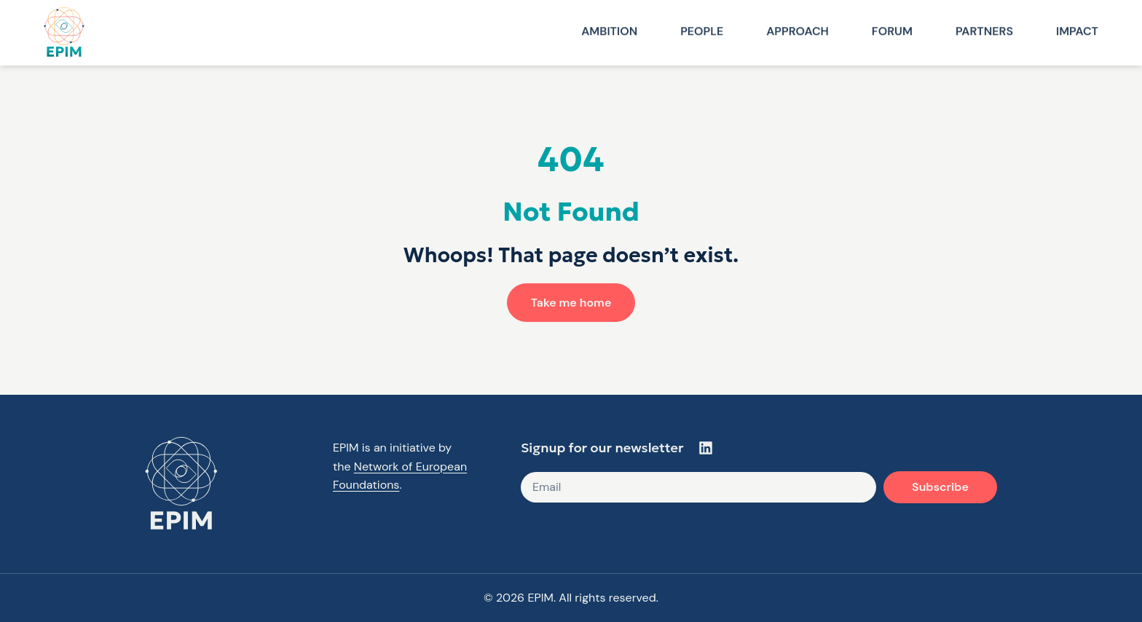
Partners (984, 30)
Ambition (609, 30)
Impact (1077, 30)
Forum (892, 30)
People (701, 30)
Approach (797, 30)
